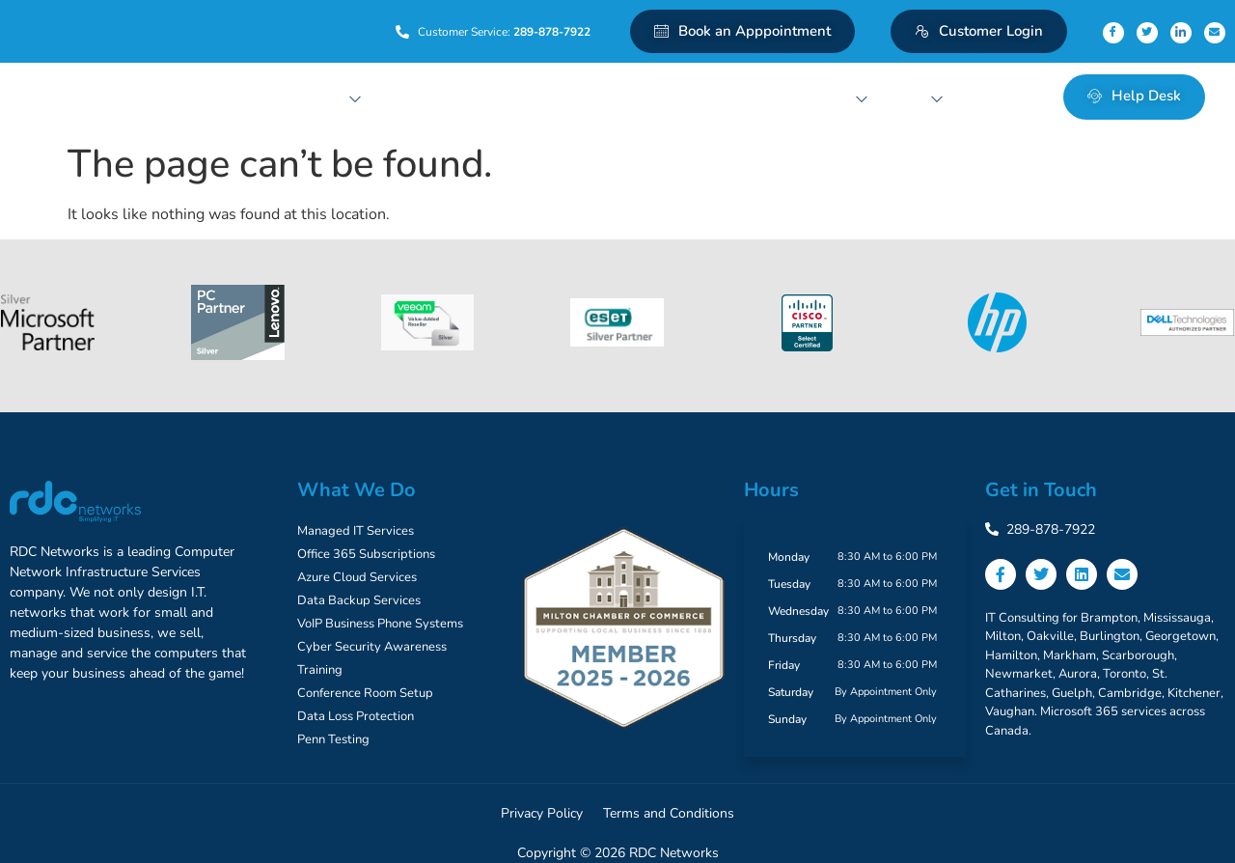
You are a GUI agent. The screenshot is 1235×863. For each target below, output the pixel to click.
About (916, 96)
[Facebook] (1113, 32)
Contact (987, 96)
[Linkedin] (1181, 32)
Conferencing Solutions (797, 96)
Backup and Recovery (516, 96)
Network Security (642, 96)
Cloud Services (407, 96)
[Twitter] (1147, 32)
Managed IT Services (298, 96)
